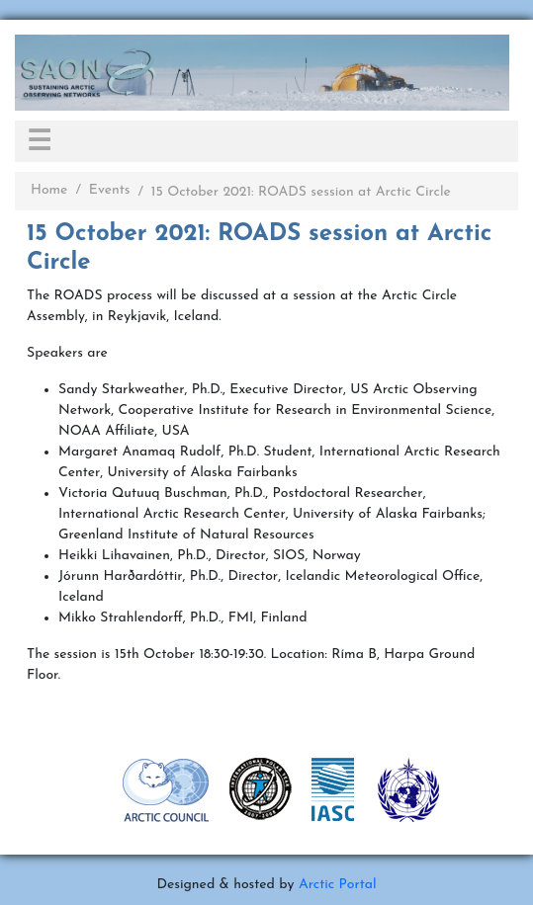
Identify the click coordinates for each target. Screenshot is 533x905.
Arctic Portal (338, 884)
